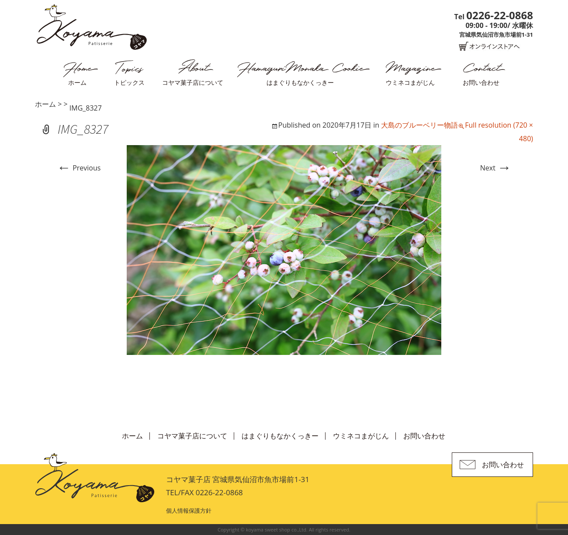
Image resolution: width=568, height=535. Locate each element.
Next (495, 168)
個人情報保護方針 (188, 510)
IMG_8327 (85, 108)
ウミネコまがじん (410, 82)
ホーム (77, 82)
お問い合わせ (481, 82)
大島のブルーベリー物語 (419, 125)
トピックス (129, 82)
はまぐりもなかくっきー (300, 82)
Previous (78, 168)
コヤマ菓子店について (192, 82)
